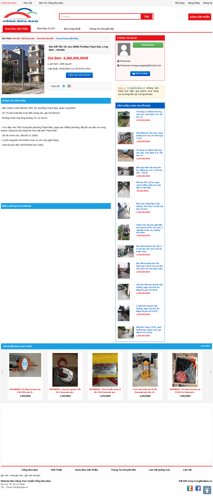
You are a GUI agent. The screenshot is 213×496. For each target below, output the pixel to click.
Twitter (63, 86)
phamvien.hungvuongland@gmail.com (140, 65)
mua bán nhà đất (45, 38)
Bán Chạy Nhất (72, 28)
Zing (69, 86)
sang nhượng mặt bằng (67, 38)
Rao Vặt (28, 3)
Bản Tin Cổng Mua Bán (51, 3)
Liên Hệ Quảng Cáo (159, 470)
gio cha (4, 475)
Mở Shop (180, 3)
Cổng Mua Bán (9, 3)
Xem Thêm (205, 346)
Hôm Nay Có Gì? (46, 28)
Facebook (198, 488)
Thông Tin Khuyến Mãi (101, 28)
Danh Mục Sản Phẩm (16, 28)
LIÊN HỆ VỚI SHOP (79, 75)
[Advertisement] (56, 173)
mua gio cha (16, 475)
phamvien (125, 61)
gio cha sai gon (32, 475)
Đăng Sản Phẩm (199, 17)
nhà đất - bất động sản (23, 38)
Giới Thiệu (56, 470)
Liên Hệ (187, 470)
